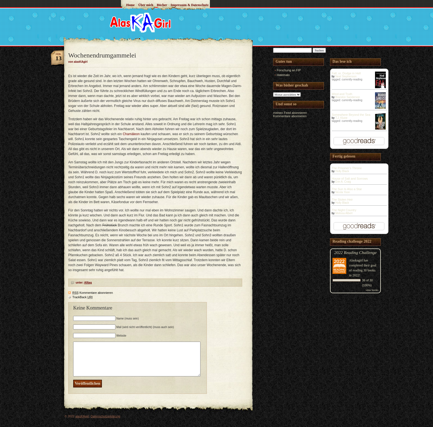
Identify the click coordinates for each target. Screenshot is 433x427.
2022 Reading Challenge (355, 252)
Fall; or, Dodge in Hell (346, 73)
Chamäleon (132, 134)
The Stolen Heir (342, 199)
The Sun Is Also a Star (347, 189)
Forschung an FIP (289, 70)
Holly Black (342, 171)
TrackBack (82, 297)
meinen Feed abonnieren (290, 112)
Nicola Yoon (342, 192)
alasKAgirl (82, 416)
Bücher (162, 5)
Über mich (145, 5)
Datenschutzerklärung (105, 416)
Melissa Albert (343, 213)
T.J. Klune (341, 117)
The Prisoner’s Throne (347, 168)
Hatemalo (283, 75)
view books (372, 290)
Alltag (88, 282)
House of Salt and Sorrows (350, 178)
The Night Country (344, 210)
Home (130, 5)
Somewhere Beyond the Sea (351, 114)
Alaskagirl (356, 260)
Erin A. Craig (343, 181)
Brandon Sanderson (347, 97)
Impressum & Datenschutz (189, 5)
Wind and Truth (342, 94)
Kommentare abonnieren (92, 292)
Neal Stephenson (346, 76)
